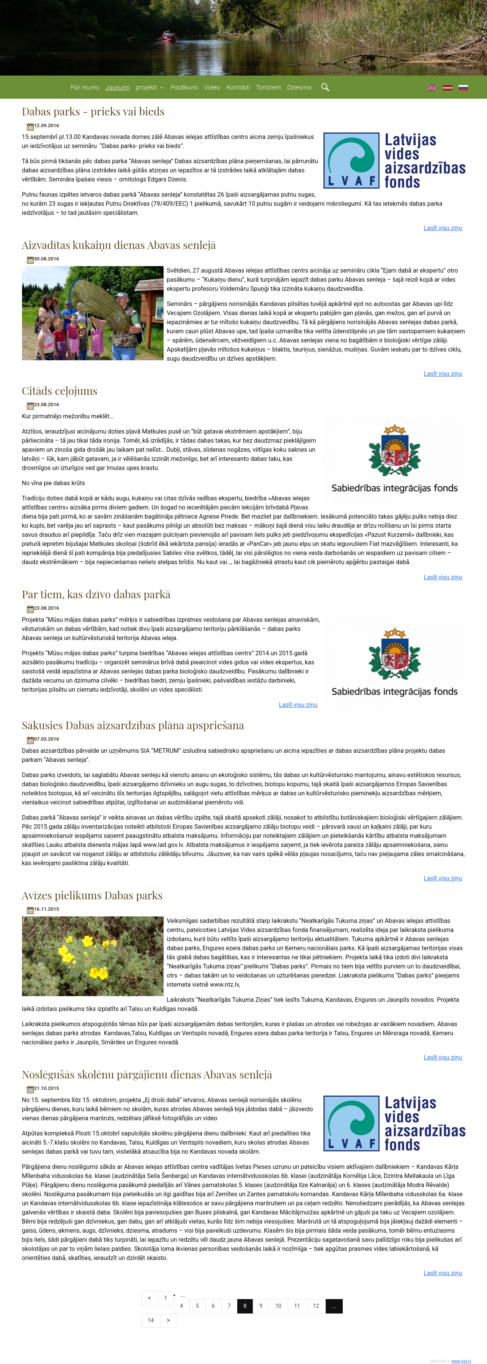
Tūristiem (268, 87)
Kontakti (238, 87)
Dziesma (299, 87)
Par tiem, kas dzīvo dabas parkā (96, 594)
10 (278, 1306)
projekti (150, 87)
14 (151, 1320)
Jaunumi (117, 87)
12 (316, 1306)
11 (297, 1306)
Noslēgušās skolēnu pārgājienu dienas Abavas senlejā (147, 1074)
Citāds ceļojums (60, 390)
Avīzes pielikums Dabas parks (92, 895)
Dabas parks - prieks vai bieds (93, 111)
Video (212, 87)
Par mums (85, 87)
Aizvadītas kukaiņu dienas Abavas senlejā (119, 245)
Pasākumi (184, 87)
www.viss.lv (461, 1361)
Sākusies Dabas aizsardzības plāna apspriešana (133, 725)
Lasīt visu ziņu (443, 228)
